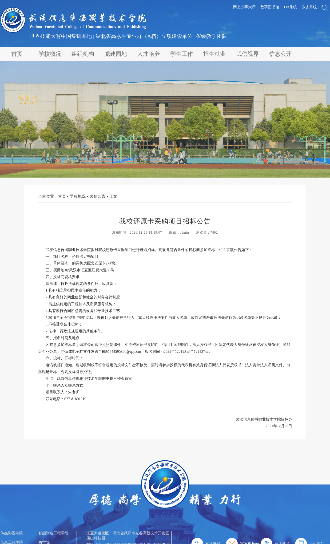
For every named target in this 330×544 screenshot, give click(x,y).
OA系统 (290, 7)
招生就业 (214, 54)
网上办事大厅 (244, 7)
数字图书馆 (269, 7)
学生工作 (181, 54)
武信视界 (247, 54)
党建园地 (115, 54)
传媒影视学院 (11, 533)
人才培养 (148, 54)
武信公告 (98, 196)
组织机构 (83, 54)
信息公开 (280, 54)
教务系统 (309, 7)
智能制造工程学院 (53, 533)
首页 (17, 54)
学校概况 (50, 54)
